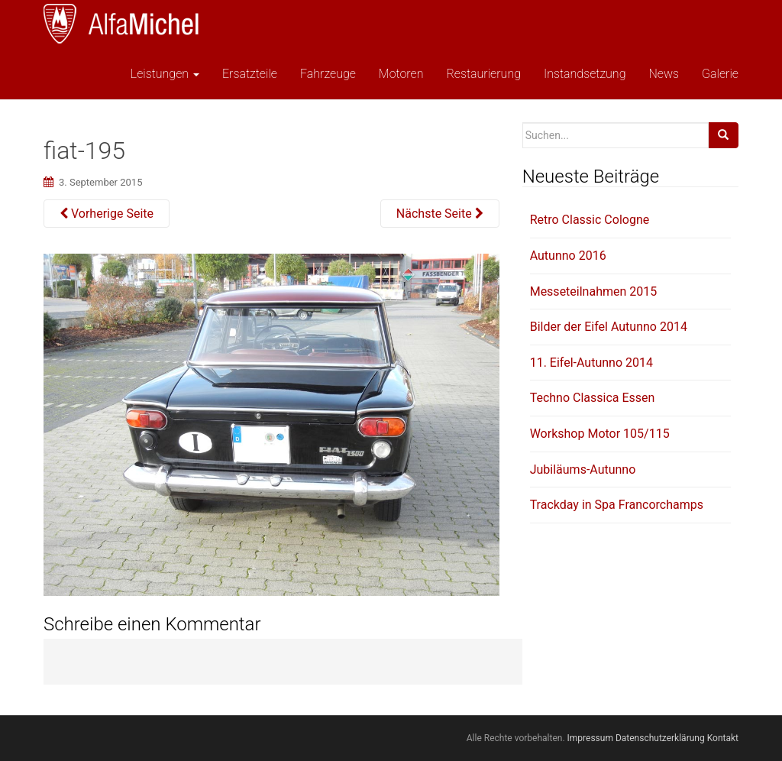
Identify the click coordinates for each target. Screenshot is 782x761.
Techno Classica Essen (592, 397)
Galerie (720, 73)
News (663, 73)
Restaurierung (483, 73)
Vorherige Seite (106, 213)
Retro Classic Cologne (590, 219)
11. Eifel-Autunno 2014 (591, 362)
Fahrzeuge (328, 73)
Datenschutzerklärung (660, 738)
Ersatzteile (249, 73)
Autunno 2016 (568, 255)
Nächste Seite (439, 213)
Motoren (401, 73)
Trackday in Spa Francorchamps (616, 504)
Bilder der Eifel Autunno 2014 (608, 326)
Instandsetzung (584, 73)
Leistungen (163, 73)
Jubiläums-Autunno (583, 469)
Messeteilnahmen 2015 (594, 291)
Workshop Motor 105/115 (600, 433)
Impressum (590, 738)
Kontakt (722, 738)
